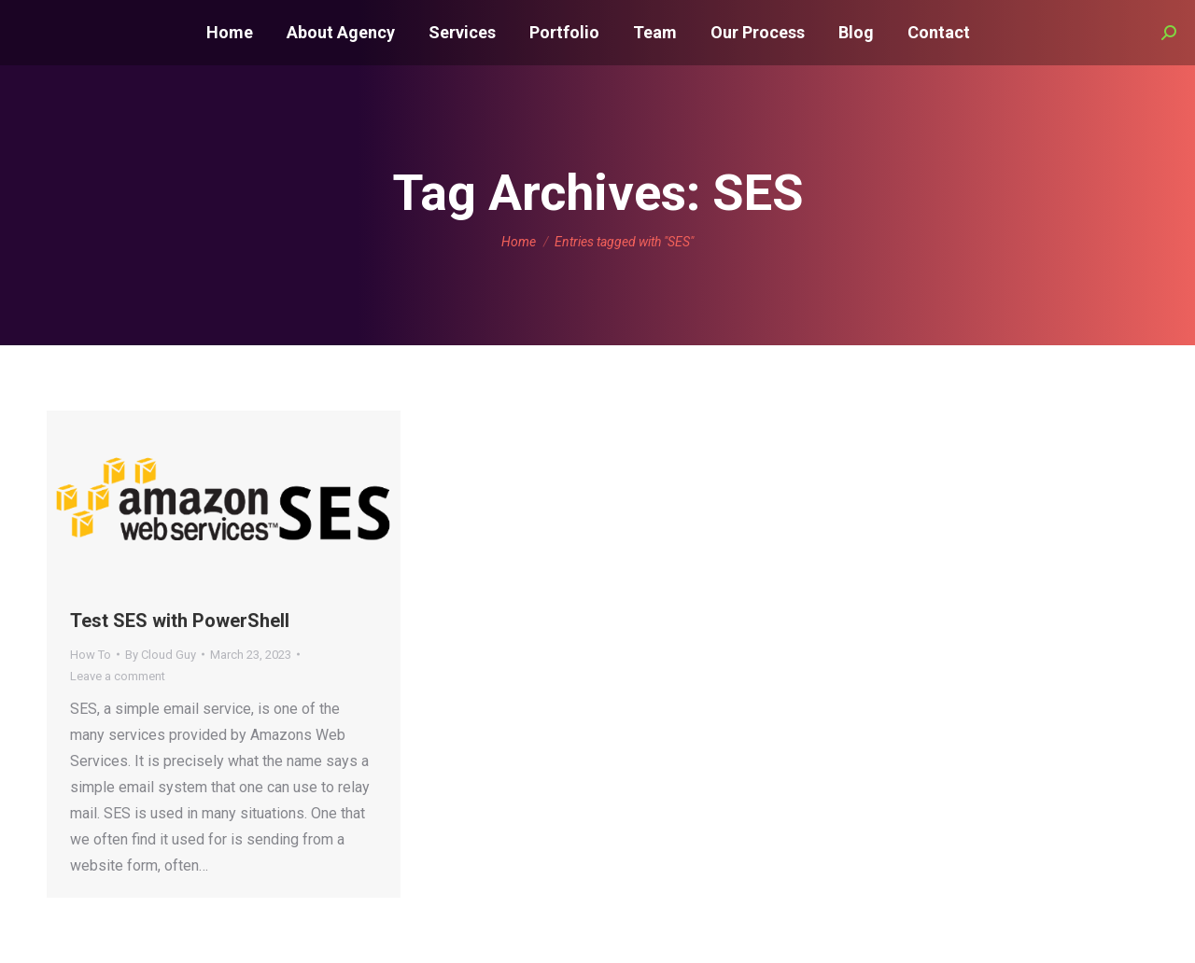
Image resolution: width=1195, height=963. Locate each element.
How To (90, 655)
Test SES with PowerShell (179, 620)
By (160, 655)
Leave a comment (117, 676)
